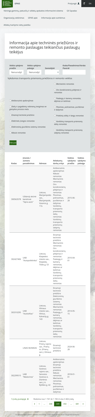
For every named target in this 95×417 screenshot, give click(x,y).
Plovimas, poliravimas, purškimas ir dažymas (69, 108)
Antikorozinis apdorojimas (21, 100)
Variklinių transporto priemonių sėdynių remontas (68, 131)
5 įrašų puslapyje (19, 399)
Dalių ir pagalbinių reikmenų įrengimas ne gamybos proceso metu (27, 108)
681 (77, 404)
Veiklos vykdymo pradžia (16, 67)
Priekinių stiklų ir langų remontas (69, 115)
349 (57, 404)
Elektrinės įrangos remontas (22, 121)
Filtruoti (13, 142)
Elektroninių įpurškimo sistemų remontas (27, 127)
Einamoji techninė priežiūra (21, 115)
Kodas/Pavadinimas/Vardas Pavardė (74, 67)
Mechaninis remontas (64, 84)
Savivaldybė (50, 68)
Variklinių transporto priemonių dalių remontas (68, 122)
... (44, 404)
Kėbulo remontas (17, 132)
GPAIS (17, 3)
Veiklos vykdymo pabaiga (34, 67)
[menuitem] (33, 10)
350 (64, 404)
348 (50, 404)
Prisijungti (73, 3)
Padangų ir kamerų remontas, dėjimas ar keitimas (67, 99)
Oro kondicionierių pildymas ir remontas (67, 91)
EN (90, 3)
